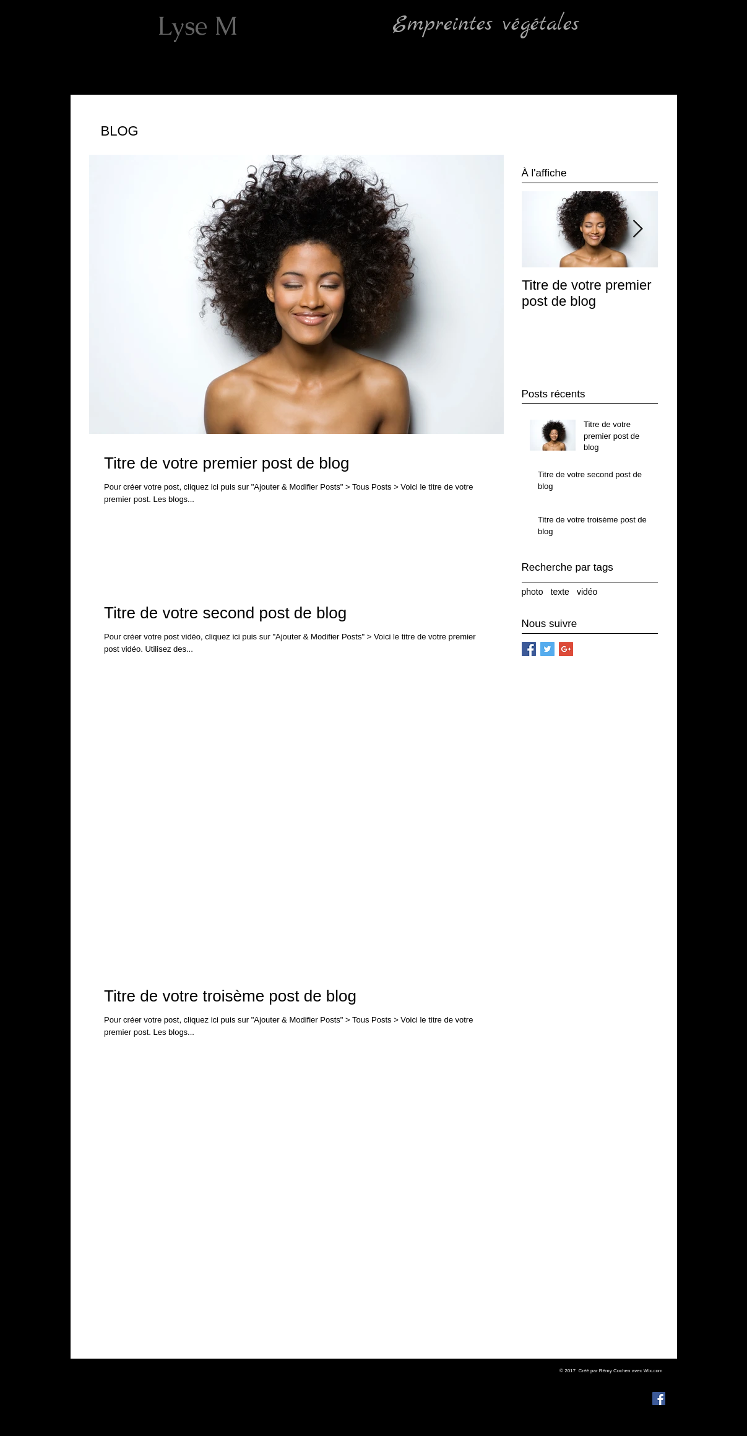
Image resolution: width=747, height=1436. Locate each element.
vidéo (587, 592)
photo (532, 592)
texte (560, 592)
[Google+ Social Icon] (566, 649)
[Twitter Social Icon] (547, 649)
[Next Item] (638, 229)
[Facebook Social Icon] (529, 649)
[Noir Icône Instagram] (658, 1379)
